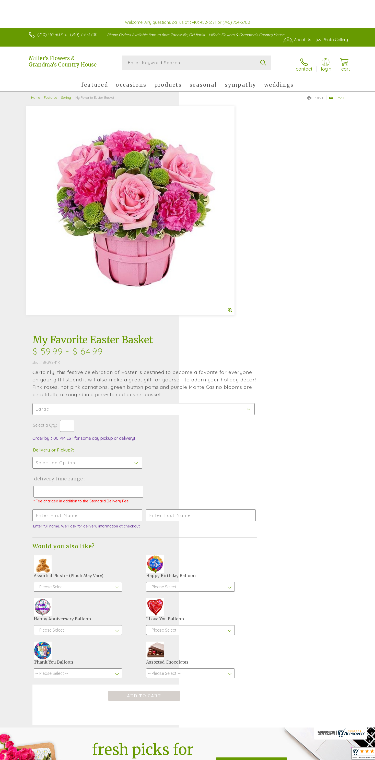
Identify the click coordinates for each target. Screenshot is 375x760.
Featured (50, 95)
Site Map (334, 755)
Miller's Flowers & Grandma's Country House (63, 61)
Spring (66, 95)
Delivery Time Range (213, 262)
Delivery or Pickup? (208, 232)
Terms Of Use (236, 755)
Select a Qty (199, 208)
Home (35, 95)
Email (337, 95)
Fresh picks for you (142, 598)
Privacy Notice (266, 755)
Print (315, 95)
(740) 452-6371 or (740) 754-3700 (67, 34)
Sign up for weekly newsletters (251, 596)
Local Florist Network (303, 755)
